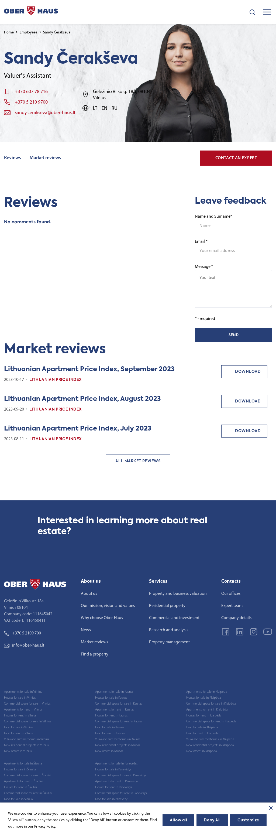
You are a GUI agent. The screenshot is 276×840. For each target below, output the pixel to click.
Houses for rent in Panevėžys (113, 787)
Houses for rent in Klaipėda (203, 715)
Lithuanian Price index (55, 380)
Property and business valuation (178, 594)
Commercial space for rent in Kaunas (118, 721)
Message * (233, 286)
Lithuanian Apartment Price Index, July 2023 (77, 428)
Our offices (230, 594)
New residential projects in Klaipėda (210, 745)
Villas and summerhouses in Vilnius (26, 739)
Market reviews (45, 158)
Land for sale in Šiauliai (18, 799)
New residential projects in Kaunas (117, 745)
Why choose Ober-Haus (102, 618)
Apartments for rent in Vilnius (23, 709)
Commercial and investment (174, 618)
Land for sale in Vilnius (18, 727)
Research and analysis (168, 630)
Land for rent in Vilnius (18, 733)
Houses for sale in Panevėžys (113, 769)
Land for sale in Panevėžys (111, 799)
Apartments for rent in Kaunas (114, 709)
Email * (201, 242)
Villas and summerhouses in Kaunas (117, 739)
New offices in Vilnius (18, 751)
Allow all (178, 820)
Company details (236, 618)
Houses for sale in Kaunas (111, 697)
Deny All (212, 820)
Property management (169, 642)
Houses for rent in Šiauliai (20, 787)
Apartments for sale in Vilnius (23, 692)
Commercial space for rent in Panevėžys (121, 793)
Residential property (167, 606)
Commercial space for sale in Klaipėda (211, 703)
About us (89, 594)
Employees (28, 32)
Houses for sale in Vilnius (20, 697)
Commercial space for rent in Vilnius (27, 721)
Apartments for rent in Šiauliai (23, 781)
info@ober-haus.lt (24, 645)
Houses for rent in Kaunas (111, 715)
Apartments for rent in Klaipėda (206, 709)
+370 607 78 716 (31, 91)
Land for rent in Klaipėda (202, 733)
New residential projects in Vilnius (26, 745)
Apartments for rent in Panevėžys (116, 781)
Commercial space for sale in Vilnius (27, 703)
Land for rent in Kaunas (110, 733)
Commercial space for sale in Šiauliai (27, 775)
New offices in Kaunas (109, 751)
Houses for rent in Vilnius (20, 715)
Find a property (94, 654)
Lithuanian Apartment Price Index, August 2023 (82, 399)
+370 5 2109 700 (22, 633)
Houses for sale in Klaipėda (203, 697)
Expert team (232, 606)
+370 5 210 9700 (31, 102)
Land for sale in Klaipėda (202, 727)
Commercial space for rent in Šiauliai (28, 793)
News (86, 630)
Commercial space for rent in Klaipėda (211, 721)
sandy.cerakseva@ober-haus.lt (45, 112)
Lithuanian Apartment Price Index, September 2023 (89, 369)
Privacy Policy (44, 827)
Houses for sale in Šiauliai (20, 769)
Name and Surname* (213, 216)
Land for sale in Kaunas (109, 727)
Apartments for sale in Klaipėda (206, 692)
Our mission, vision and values (108, 606)
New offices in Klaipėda (201, 751)
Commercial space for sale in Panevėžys (120, 775)
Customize (248, 820)
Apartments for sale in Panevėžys (116, 763)
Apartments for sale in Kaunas (114, 692)
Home (9, 32)
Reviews (12, 158)
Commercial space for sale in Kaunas (118, 703)
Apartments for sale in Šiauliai (23, 763)
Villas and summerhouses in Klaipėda (210, 739)
